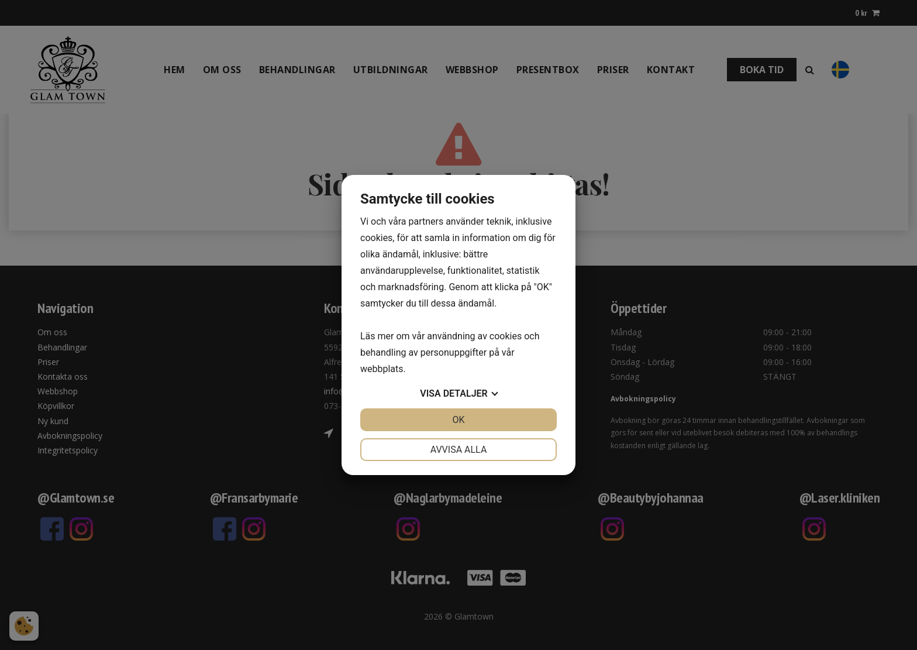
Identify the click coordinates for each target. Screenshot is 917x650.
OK (458, 419)
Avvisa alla (458, 449)
